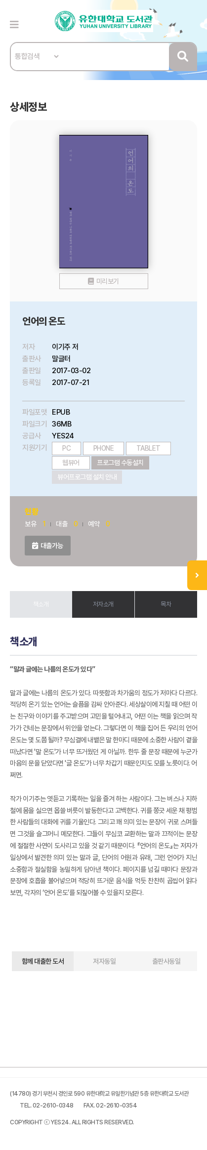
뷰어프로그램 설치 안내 (87, 477)
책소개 (41, 604)
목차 (166, 604)
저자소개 (103, 604)
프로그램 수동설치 (120, 463)
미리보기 (107, 281)
